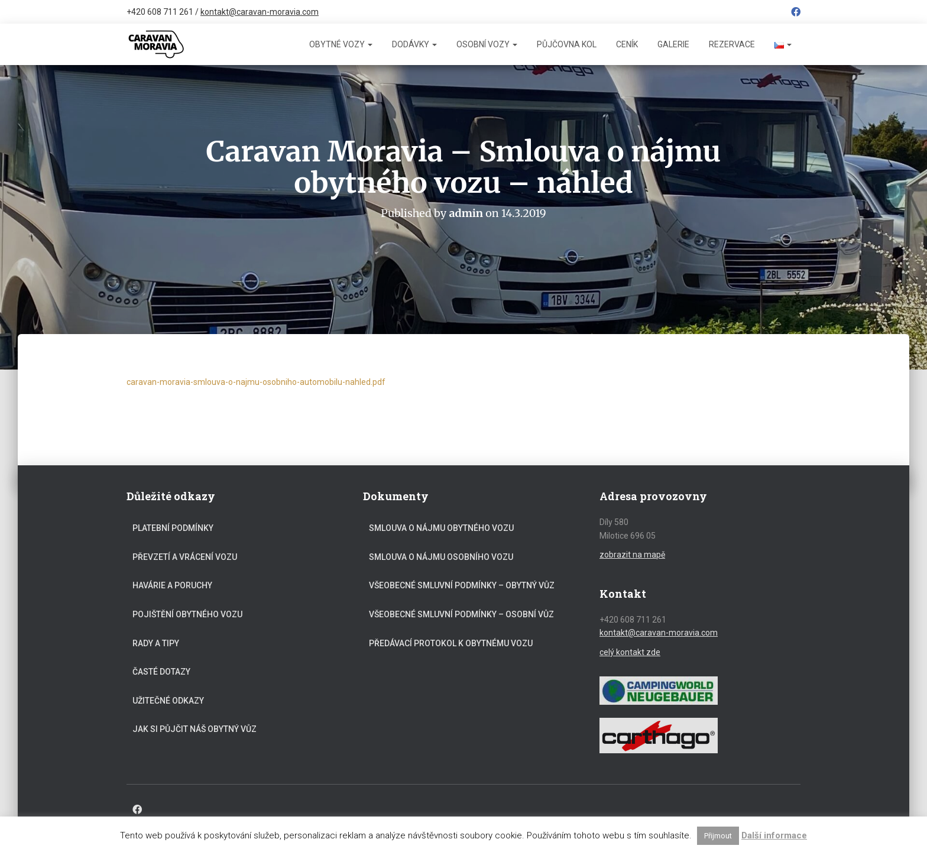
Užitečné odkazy (168, 700)
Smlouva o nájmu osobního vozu (441, 557)
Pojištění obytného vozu (187, 614)
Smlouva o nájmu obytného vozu (441, 528)
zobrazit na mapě (632, 554)
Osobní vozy (486, 44)
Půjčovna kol (567, 44)
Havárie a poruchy (172, 585)
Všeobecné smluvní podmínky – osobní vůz (461, 614)
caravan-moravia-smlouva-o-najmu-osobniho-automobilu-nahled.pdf (256, 382)
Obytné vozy (340, 44)
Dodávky (414, 44)
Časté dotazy (161, 671)
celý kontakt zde (629, 652)
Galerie (673, 44)
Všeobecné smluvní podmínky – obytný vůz (462, 585)
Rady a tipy (155, 643)
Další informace (774, 835)
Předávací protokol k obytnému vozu (451, 643)
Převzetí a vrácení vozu (184, 557)
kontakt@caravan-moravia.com (259, 12)
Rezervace (732, 44)
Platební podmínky (172, 528)
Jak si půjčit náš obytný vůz (194, 729)
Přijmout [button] (718, 835)
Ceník (627, 44)
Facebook (795, 13)
